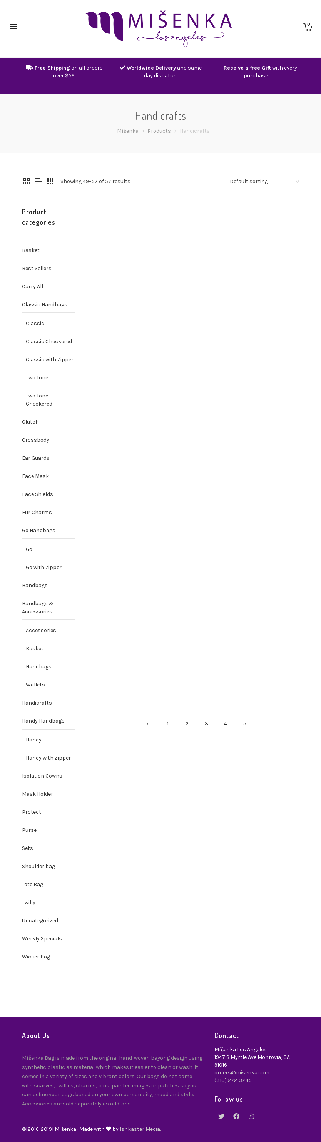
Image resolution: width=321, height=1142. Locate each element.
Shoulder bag (38, 866)
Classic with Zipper (50, 359)
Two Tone (37, 377)
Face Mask (35, 476)
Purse (29, 830)
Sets (27, 848)
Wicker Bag (36, 956)
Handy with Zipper (48, 758)
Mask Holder (37, 794)
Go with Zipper (44, 567)
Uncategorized (40, 920)
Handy (34, 739)
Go (29, 549)
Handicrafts (37, 703)
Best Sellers (37, 268)
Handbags (35, 585)
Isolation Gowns (42, 776)
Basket (31, 250)
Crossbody (35, 440)
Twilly (28, 902)
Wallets (35, 684)
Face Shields (37, 494)
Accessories (41, 630)
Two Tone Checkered (39, 399)
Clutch (30, 422)
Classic (35, 323)
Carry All (32, 286)
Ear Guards (36, 458)
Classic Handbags (44, 304)
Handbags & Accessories (38, 607)
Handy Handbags (43, 721)
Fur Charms (37, 512)
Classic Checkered (49, 341)
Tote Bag (32, 884)
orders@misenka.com (241, 1072)
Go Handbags (38, 530)
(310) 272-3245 (233, 1080)
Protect (31, 812)
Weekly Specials (42, 938)
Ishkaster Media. (140, 1129)
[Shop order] (264, 182)
